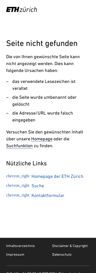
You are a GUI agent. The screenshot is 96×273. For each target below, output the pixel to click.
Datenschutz (62, 254)
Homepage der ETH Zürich (44, 176)
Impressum (15, 254)
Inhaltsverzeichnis (20, 246)
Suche (25, 185)
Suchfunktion (19, 145)
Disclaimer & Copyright (70, 246)
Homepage (41, 138)
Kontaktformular (35, 195)
